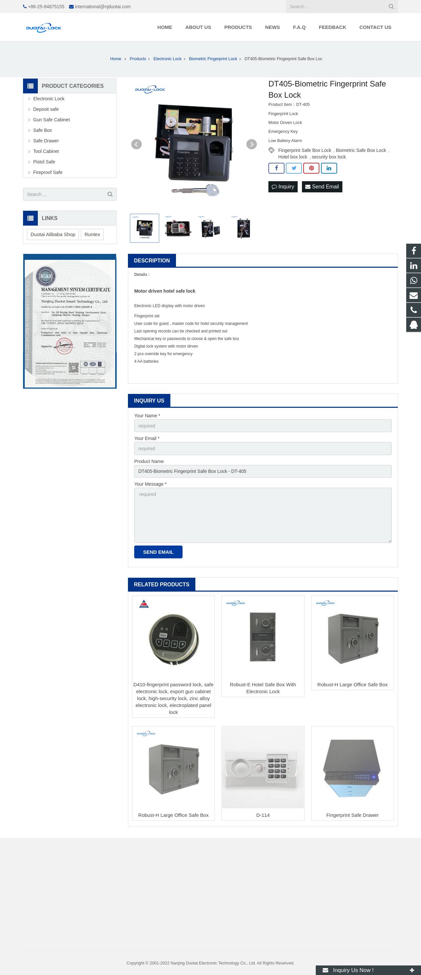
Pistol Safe (44, 161)
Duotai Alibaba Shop (53, 234)
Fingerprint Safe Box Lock (304, 150)
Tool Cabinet (46, 151)
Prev (136, 144)
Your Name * (147, 415)
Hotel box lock (292, 156)
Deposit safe (46, 109)
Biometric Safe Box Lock (361, 150)
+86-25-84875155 (46, 6)
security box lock (329, 156)
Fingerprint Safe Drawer (352, 815)
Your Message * (150, 484)
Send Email (322, 186)
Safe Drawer (46, 140)
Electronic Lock (48, 98)
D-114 (263, 815)
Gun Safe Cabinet (51, 119)
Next (251, 144)
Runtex (92, 234)
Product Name (148, 461)
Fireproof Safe (47, 172)
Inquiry (283, 186)
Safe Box (42, 130)
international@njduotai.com (103, 6)
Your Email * (147, 438)
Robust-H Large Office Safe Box (352, 684)
